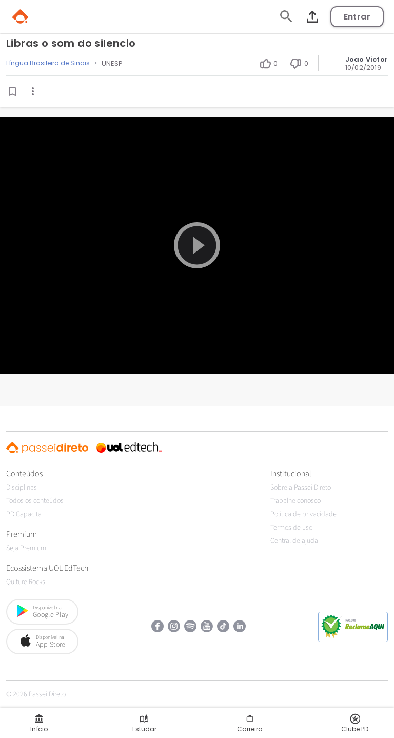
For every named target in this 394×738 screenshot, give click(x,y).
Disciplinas (21, 487)
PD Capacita (24, 514)
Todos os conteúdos (35, 500)
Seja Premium (26, 548)
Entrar (357, 17)
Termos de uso (291, 527)
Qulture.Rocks (25, 582)
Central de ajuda (294, 541)
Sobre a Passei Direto (300, 487)
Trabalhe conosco (295, 500)
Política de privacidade (303, 514)
